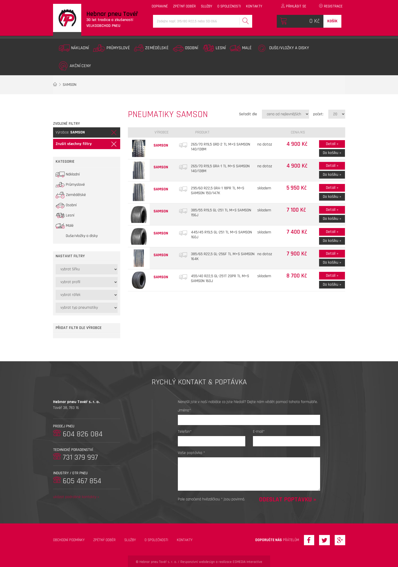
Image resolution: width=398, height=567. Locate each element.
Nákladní (74, 48)
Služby (130, 540)
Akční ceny (75, 65)
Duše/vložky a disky (282, 48)
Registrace (331, 6)
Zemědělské (151, 48)
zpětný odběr (184, 6)
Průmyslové (111, 48)
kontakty (254, 6)
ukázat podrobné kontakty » (76, 497)
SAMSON (69, 84)
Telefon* (185, 431)
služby (206, 6)
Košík (332, 21)
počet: (318, 114)
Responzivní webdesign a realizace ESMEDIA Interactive (221, 562)
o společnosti (229, 6)
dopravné (160, 6)
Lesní (214, 48)
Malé (241, 48)
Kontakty (184, 540)
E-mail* (259, 431)
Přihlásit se (293, 6)
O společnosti (156, 540)
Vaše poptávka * (191, 453)
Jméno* (184, 410)
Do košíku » (332, 153)
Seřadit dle (248, 114)
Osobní (185, 48)
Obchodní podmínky (69, 540)
